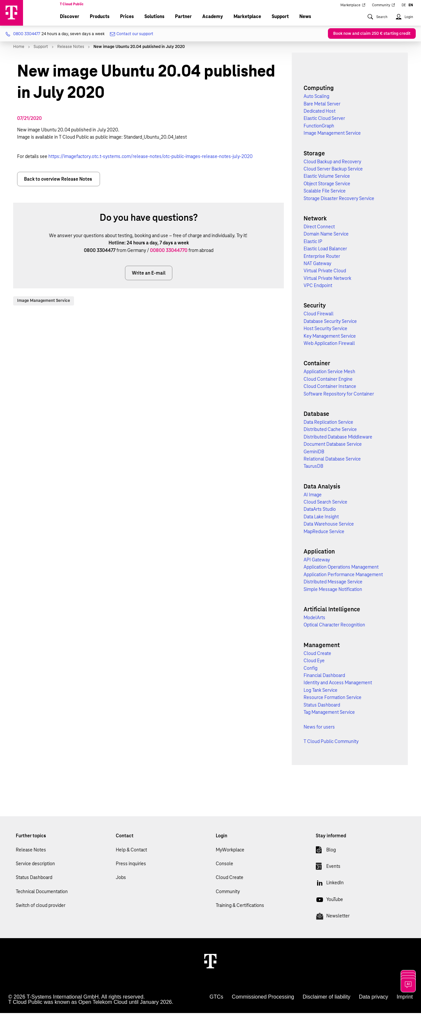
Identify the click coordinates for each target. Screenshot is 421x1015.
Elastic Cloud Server (324, 120)
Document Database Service (333, 446)
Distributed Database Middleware (338, 438)
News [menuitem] (305, 18)
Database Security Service (330, 323)
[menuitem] (377, 21)
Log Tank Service (320, 692)
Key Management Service (330, 338)
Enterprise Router (322, 258)
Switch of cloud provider (40, 907)
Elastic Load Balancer (325, 251)
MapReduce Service (324, 533)
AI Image (313, 496)
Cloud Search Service (325, 504)
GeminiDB (314, 453)
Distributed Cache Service (330, 431)
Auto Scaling (316, 98)
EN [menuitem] (411, 7)
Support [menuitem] (280, 18)
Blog (326, 853)
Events (328, 869)
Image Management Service (43, 302)
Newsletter (333, 919)
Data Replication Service (328, 424)
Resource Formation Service (332, 699)
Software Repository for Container (339, 395)
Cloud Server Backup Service (333, 171)
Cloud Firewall (319, 316)
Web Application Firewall (329, 345)
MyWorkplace (230, 851)
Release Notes (31, 851)
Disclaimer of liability (326, 999)
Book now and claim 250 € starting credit (371, 35)
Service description (35, 865)
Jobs (121, 879)
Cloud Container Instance (330, 388)
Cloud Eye (314, 662)
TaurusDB (313, 468)
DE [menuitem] (404, 7)
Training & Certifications (240, 907)
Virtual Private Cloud (325, 273)
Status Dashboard (322, 707)
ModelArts (314, 619)
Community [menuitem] (383, 7)
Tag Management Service (329, 714)
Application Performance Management (343, 576)
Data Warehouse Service (329, 526)
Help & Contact (131, 851)
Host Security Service (325, 330)
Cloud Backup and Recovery (332, 163)
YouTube (329, 903)
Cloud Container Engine (328, 381)
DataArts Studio (320, 511)
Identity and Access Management (338, 685)
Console (224, 865)
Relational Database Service (332, 461)
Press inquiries (131, 865)
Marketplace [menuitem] (352, 7)
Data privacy (373, 999)
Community (228, 893)
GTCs (216, 999)
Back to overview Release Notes (58, 181)
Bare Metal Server (322, 105)
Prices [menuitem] (127, 18)
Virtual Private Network (327, 280)
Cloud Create (317, 655)
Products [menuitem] (100, 18)
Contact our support (131, 36)
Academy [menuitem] (212, 18)
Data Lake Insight (321, 519)
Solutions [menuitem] (154, 18)
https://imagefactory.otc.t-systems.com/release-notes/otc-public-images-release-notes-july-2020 (150, 158)
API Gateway (317, 562)
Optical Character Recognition (334, 627)
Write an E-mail (148, 275)
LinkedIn (330, 886)
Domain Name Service (326, 236)
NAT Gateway (317, 265)
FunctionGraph (319, 128)
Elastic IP (313, 243)
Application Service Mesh (329, 373)
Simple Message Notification (333, 591)
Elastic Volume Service (327, 178)
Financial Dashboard (324, 677)
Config (310, 670)
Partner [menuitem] (183, 18)
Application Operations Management (341, 569)
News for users (319, 729)
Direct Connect (319, 229)
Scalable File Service (325, 193)
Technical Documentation (42, 893)
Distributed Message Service (333, 584)
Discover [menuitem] (69, 18)
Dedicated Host (319, 113)
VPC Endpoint (318, 287)
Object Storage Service (327, 186)
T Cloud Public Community (331, 743)
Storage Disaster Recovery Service (339, 200)
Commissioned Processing (263, 999)
